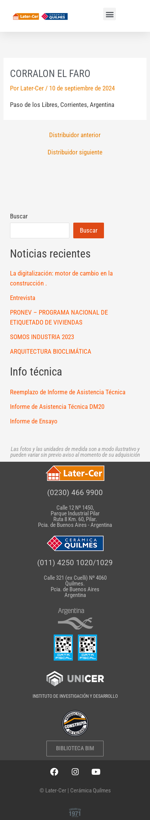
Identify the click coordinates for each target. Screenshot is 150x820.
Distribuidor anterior (75, 135)
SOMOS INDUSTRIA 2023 (42, 337)
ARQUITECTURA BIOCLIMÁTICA (50, 351)
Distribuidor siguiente (75, 152)
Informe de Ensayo (34, 421)
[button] (109, 14)
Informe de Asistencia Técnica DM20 (57, 406)
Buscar (19, 216)
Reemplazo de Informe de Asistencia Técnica (67, 392)
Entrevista (22, 298)
